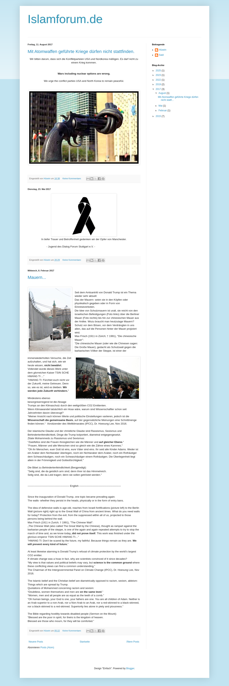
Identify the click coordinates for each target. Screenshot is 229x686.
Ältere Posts (132, 641)
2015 (159, 116)
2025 (159, 70)
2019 (159, 84)
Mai (161, 105)
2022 (159, 79)
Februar (163, 110)
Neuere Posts (36, 641)
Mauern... (37, 277)
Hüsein (162, 49)
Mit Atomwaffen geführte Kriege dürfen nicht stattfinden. (81, 51)
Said (161, 55)
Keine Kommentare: (72, 178)
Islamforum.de (65, 19)
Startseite (85, 641)
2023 (159, 75)
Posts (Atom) (47, 647)
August (163, 93)
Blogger (130, 668)
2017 (159, 89)
